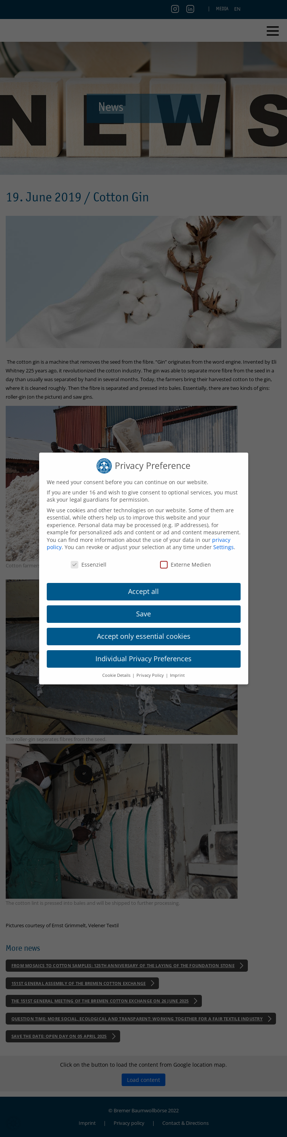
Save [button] (143, 613)
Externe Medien (185, 564)
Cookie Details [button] (117, 675)
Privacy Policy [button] (150, 675)
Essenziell (88, 564)
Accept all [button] (143, 591)
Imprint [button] (177, 675)
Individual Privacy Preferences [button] (143, 658)
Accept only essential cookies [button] (143, 636)
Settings (223, 547)
